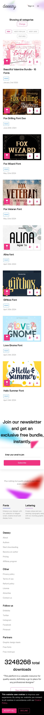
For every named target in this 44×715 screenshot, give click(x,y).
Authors (6, 542)
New (8, 31)
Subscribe (22, 463)
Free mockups (9, 652)
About (5, 538)
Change (22, 24)
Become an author (10, 552)
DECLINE (24, 711)
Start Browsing (22, 690)
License (6, 588)
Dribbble (6, 611)
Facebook (7, 625)
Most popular (19, 31)
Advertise (7, 593)
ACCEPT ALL (9, 711)
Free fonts (7, 647)
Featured (22, 36)
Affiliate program (10, 561)
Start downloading (10, 547)
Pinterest (6, 630)
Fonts (6, 78)
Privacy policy (8, 574)
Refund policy (8, 584)
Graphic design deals (11, 642)
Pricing (6, 557)
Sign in (31, 6)
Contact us (7, 598)
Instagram (7, 620)
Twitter (6, 615)
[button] (38, 6)
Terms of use (8, 579)
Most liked (33, 31)
